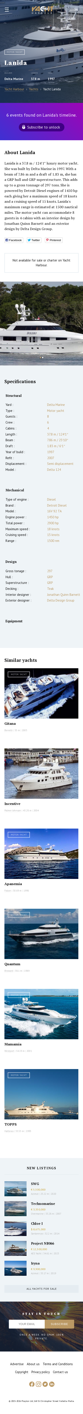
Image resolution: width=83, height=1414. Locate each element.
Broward (8, 970)
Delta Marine (13, 79)
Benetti (8, 730)
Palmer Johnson (12, 810)
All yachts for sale (42, 1288)
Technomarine (43, 1203)
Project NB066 (42, 1243)
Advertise (17, 1364)
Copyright (21, 1372)
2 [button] (42, 357)
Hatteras (9, 1131)
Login (74, 10)
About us (33, 1364)
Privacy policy (40, 1372)
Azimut (35, 1193)
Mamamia (12, 1044)
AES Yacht (36, 1253)
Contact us (60, 1372)
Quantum (12, 964)
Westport (9, 1050)
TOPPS (10, 1124)
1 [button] (40, 357)
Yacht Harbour (43, 10)
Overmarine (37, 1213)
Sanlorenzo (37, 1233)
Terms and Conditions (58, 1364)
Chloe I (37, 1223)
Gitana (10, 723)
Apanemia (13, 883)
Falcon (7, 890)
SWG (35, 1183)
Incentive (12, 803)
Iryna (35, 1263)
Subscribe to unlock (43, 127)
